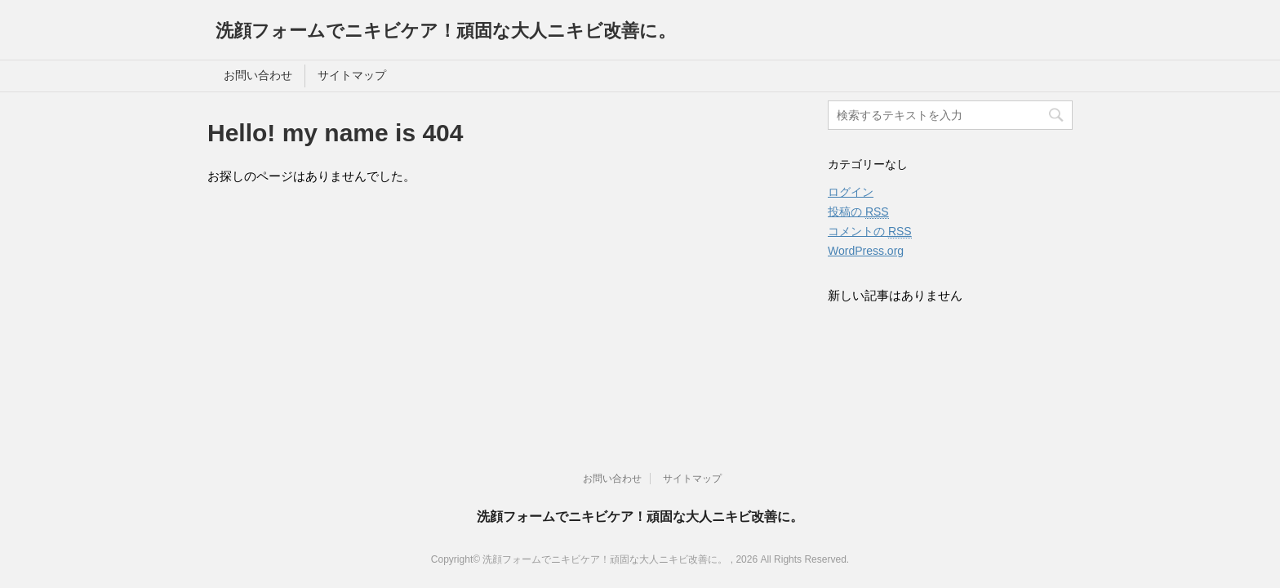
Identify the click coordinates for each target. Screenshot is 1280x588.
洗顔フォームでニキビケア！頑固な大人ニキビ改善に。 (446, 30)
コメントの (870, 231)
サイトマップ (352, 75)
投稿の (858, 212)
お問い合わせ (258, 75)
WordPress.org (866, 250)
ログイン (850, 191)
